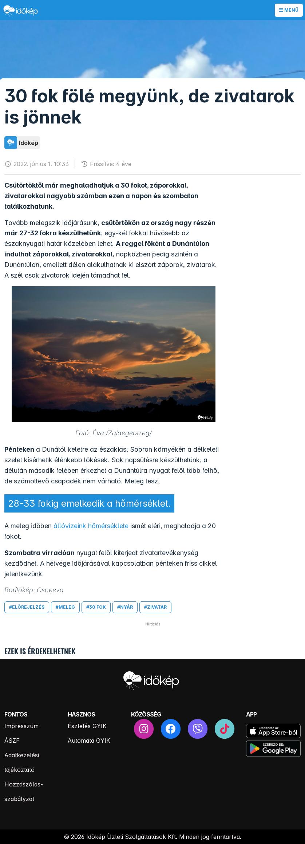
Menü (288, 10)
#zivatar (155, 607)
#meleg (65, 607)
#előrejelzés (26, 607)
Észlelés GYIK (87, 726)
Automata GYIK (89, 740)
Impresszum (21, 726)
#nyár (125, 607)
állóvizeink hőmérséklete (91, 526)
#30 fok (96, 607)
